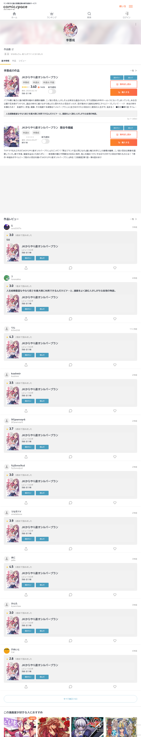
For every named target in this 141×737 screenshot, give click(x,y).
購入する (123, 92)
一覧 (132, 71)
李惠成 (26, 82)
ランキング (52, 15)
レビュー (22, 61)
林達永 (36, 82)
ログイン (126, 15)
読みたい (117, 77)
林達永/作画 (48, 82)
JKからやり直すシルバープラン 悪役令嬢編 (47, 127)
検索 (89, 15)
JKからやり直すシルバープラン (40, 77)
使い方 (122, 6)
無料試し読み (123, 84)
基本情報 (5, 61)
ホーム (14, 15)
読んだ (130, 77)
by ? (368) (132, 119)
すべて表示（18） (70, 699)
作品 (14, 61)
